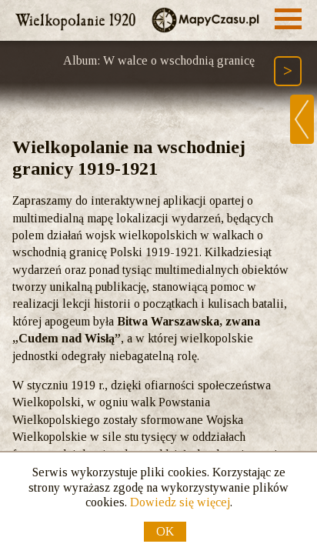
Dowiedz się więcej (180, 502)
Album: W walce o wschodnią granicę (159, 60)
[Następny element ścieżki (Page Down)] (288, 71)
